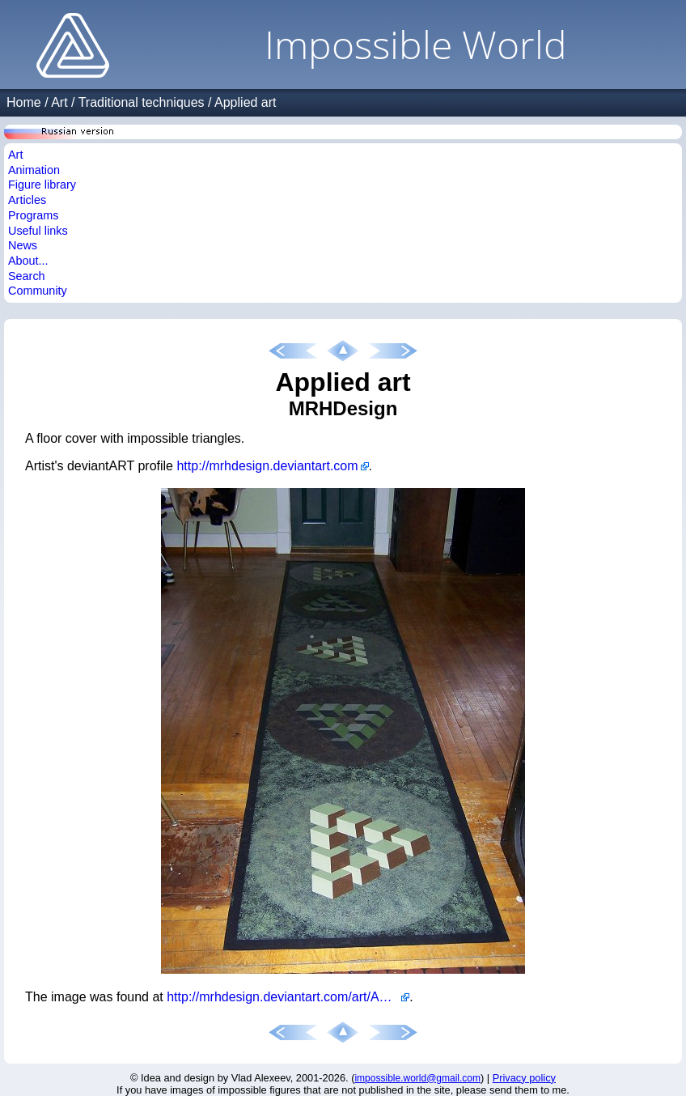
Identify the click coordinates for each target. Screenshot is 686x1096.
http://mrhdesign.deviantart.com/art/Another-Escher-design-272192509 (288, 997)
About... (28, 260)
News (22, 245)
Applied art (245, 102)
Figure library (42, 184)
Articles (27, 199)
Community (37, 290)
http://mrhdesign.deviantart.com (267, 466)
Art (59, 102)
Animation (34, 170)
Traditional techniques (141, 102)
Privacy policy (524, 1078)
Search (26, 276)
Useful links (38, 230)
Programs (33, 215)
